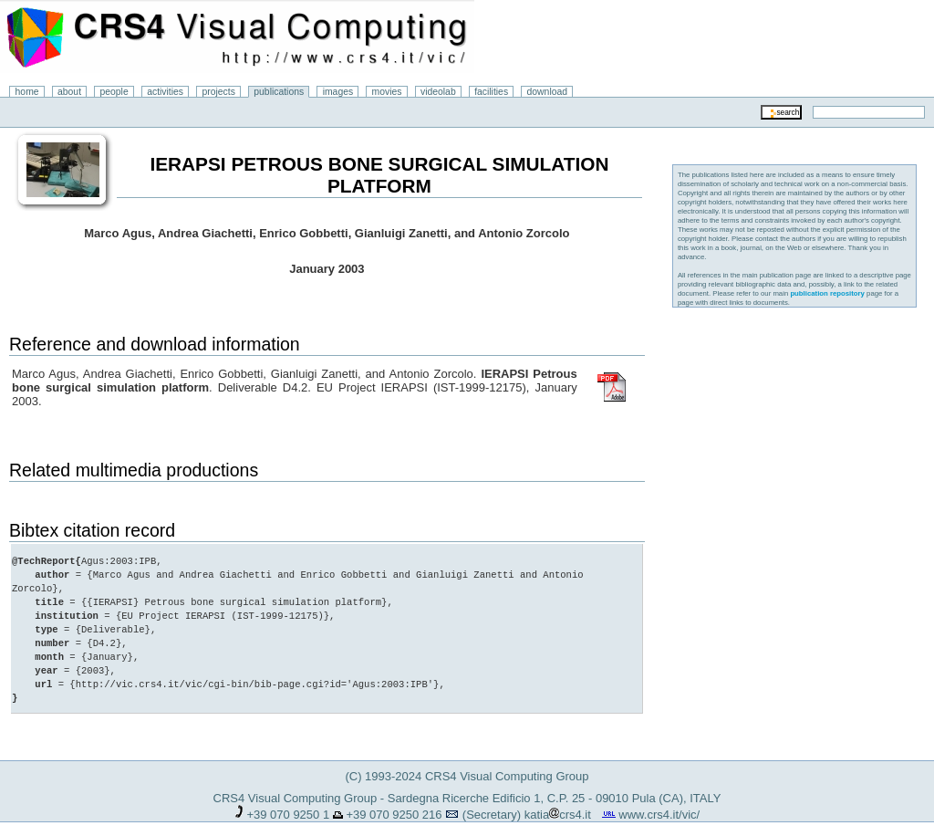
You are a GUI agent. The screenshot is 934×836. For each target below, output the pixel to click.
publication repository (827, 293)
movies (387, 92)
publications (279, 92)
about (69, 92)
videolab (438, 92)
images (338, 92)
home (27, 92)
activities (165, 92)
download (547, 92)
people (114, 92)
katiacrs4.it (557, 801)
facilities (491, 92)
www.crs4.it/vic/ (659, 801)
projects (218, 92)
